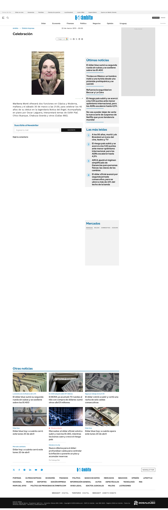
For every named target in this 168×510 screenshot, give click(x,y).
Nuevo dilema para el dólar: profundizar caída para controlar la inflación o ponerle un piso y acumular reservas (65, 452)
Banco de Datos (92, 478)
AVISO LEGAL (76, 486)
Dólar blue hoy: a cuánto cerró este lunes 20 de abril (28, 432)
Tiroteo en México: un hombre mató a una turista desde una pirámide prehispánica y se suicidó (101, 80)
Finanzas (70, 23)
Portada (17, 478)
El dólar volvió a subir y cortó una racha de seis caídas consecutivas (101, 400)
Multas (111, 486)
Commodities (105, 227)
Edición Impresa (58, 482)
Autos (98, 482)
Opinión (110, 23)
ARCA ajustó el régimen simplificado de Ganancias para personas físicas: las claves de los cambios (104, 165)
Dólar (43, 23)
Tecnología (129, 482)
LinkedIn (30, 470)
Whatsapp (42, 470)
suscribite (156, 17)
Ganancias (31, 12)
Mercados (109, 478)
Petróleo (41, 12)
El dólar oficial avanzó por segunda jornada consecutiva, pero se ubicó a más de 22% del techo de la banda (105, 179)
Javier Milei (80, 12)
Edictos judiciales (95, 486)
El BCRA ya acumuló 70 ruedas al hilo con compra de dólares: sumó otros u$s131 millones (66, 400)
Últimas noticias (33, 478)
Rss (140, 482)
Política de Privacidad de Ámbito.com (48, 486)
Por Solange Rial (54, 460)
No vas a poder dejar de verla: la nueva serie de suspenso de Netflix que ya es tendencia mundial (101, 116)
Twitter (14, 470)
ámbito (15, 28)
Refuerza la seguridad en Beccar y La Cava (99, 91)
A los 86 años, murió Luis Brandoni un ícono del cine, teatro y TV (104, 137)
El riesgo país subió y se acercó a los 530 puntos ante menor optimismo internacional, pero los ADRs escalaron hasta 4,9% (102, 102)
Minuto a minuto (56, 428)
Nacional (17, 482)
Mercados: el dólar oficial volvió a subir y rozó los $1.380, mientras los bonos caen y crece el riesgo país (65, 435)
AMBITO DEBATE (104, 493)
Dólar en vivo (19, 12)
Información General (80, 482)
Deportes (41, 482)
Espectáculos (112, 482)
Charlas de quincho (54, 12)
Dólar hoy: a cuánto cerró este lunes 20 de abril (28, 451)
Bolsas (96, 227)
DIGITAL (60, 493)
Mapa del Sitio (19, 486)
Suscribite (71, 130)
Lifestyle (147, 478)
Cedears (115, 227)
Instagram (24, 470)
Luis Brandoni (68, 12)
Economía (56, 23)
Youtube (36, 470)
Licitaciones (125, 486)
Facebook (19, 470)
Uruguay (123, 23)
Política (83, 23)
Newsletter (163, 23)
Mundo (29, 482)
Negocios (96, 23)
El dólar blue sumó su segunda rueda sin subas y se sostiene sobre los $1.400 (101, 68)
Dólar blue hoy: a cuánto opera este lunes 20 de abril (100, 432)
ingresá (163, 17)
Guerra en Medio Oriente (108, 12)
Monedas (89, 227)
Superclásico (92, 12)
